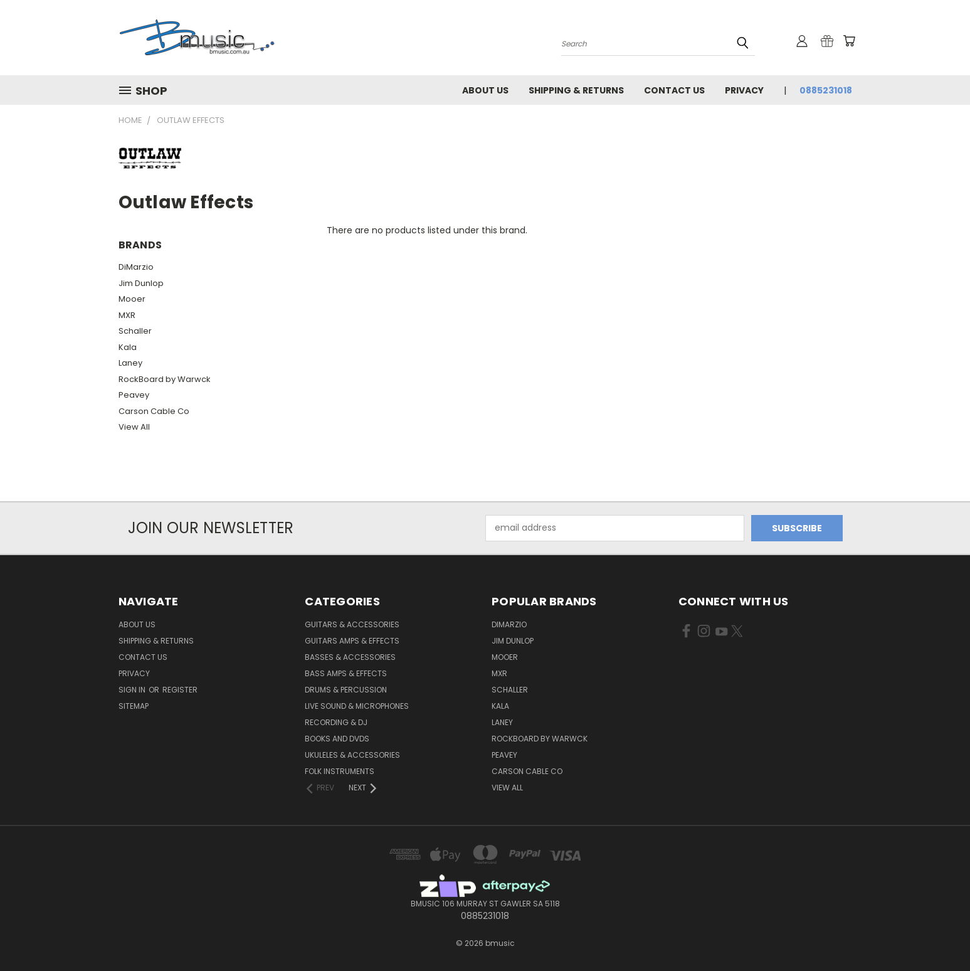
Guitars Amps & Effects (352, 640)
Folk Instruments (339, 771)
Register (180, 689)
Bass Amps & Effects (346, 673)
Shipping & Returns (576, 90)
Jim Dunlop (141, 283)
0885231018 (825, 90)
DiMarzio (136, 267)
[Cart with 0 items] (849, 40)
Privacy (744, 90)
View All (134, 427)
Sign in (133, 689)
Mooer (132, 299)
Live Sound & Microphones (357, 706)
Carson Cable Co (154, 411)
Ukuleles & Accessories (352, 755)
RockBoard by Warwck (165, 379)
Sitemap (134, 706)
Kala (128, 347)
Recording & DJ (336, 722)
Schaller (135, 331)
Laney (130, 363)
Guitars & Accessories (352, 624)
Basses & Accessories (350, 657)
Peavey (134, 395)
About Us (485, 90)
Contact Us (674, 90)
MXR (127, 315)
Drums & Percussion (346, 689)
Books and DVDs (337, 738)
